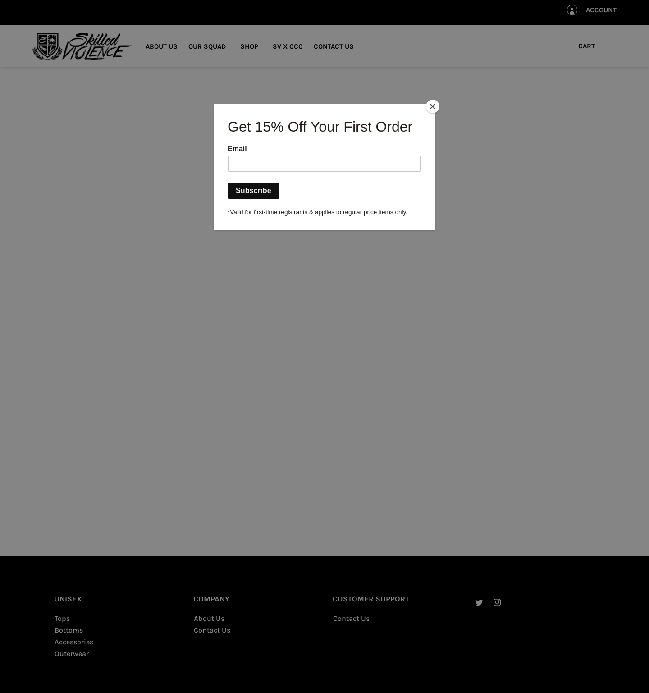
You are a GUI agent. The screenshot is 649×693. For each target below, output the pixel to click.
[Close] (432, 106)
